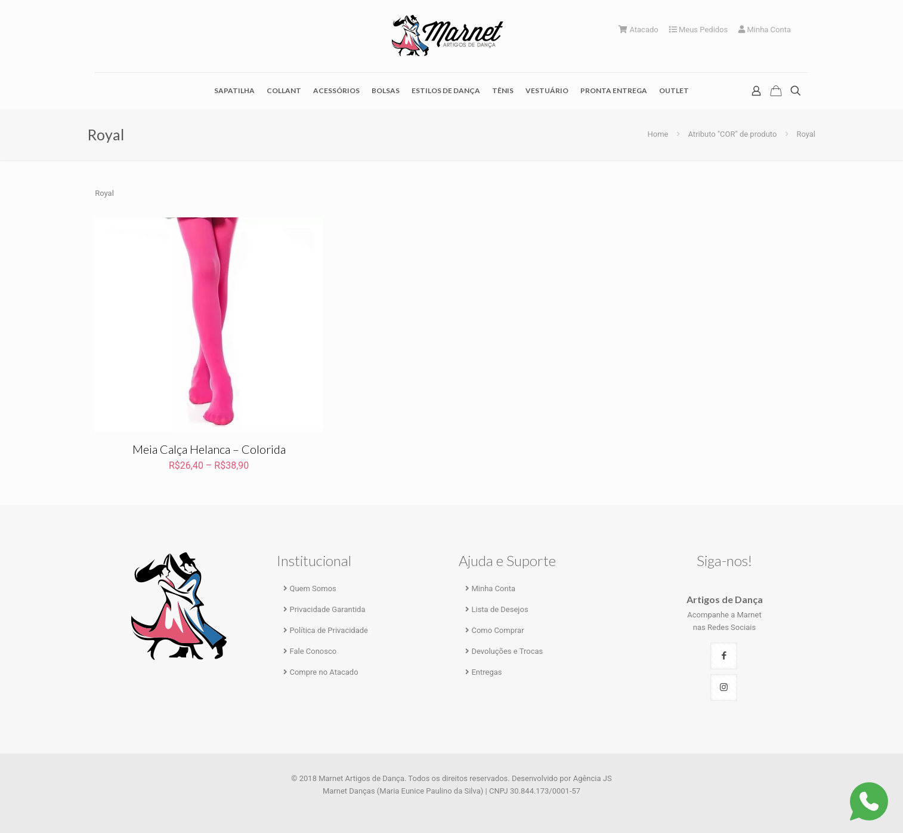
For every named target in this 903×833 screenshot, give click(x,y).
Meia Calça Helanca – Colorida (209, 449)
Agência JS (592, 778)
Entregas (486, 672)
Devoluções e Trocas (507, 651)
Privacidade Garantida (327, 609)
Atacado (638, 29)
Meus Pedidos (698, 29)
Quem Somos (312, 588)
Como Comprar (497, 630)
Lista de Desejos (499, 609)
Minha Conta (764, 29)
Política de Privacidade (328, 630)
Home (658, 134)
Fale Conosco (312, 651)
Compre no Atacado (323, 672)
